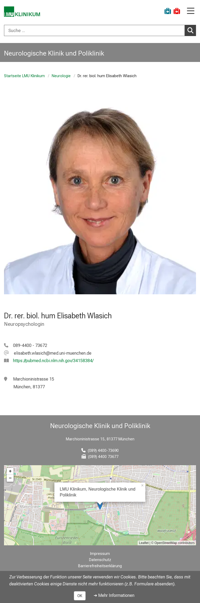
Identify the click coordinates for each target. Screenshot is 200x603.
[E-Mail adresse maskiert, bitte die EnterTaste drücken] (47, 353)
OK (79, 596)
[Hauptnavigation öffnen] (190, 11)
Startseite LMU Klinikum (24, 76)
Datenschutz (100, 560)
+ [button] (10, 471)
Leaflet (144, 543)
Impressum (100, 553)
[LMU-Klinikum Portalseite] (22, 11)
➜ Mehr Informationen (114, 595)
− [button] (10, 478)
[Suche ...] (94, 30)
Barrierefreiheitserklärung (100, 566)
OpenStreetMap (165, 543)
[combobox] (100, 30)
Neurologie (61, 76)
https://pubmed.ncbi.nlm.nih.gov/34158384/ (53, 360)
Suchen (191, 30)
